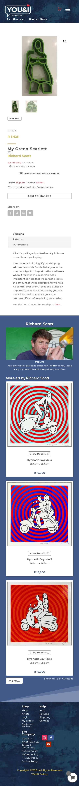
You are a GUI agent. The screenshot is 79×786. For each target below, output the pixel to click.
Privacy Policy (30, 757)
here (57, 304)
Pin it (17, 213)
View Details (38, 454)
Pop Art (20, 182)
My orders (28, 720)
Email (30, 213)
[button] (65, 41)
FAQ (42, 710)
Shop (25, 710)
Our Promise (20, 244)
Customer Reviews (27, 725)
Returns (17, 239)
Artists (25, 713)
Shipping (18, 233)
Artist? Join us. (30, 741)
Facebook (10, 213)
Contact (44, 720)
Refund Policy (30, 754)
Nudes (40, 182)
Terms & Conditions (28, 746)
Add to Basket (39, 196)
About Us (27, 738)
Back (16, 118)
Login (25, 717)
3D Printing (14, 162)
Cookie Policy (30, 761)
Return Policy (30, 751)
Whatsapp (23, 213)
